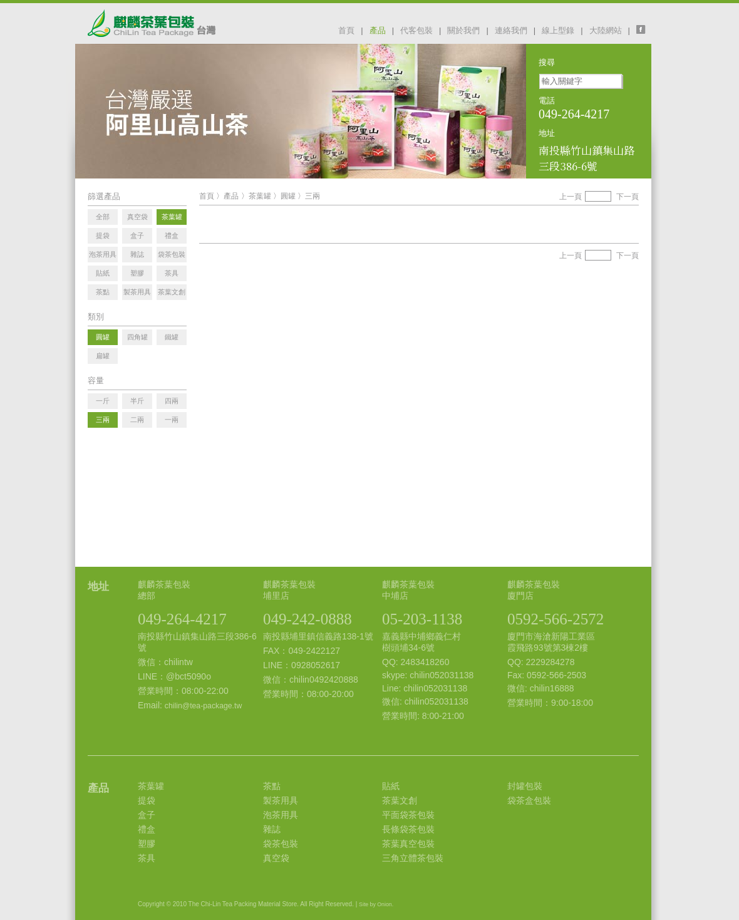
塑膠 (146, 844)
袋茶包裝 (280, 844)
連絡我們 (511, 30)
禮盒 (146, 829)
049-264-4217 (182, 619)
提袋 (146, 800)
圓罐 (288, 196)
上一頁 (570, 196)
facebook (643, 29)
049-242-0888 (307, 619)
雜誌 (272, 829)
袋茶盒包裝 (529, 800)
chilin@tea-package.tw (203, 705)
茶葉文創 (399, 800)
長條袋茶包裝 (408, 829)
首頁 (346, 30)
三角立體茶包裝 (412, 858)
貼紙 (391, 786)
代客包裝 (416, 30)
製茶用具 (280, 800)
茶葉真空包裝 (408, 844)
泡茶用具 (280, 815)
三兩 (312, 196)
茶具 (146, 858)
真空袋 (276, 858)
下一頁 (627, 196)
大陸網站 (605, 30)
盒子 (146, 815)
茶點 (272, 786)
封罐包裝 (524, 786)
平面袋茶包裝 (408, 815)
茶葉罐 (260, 196)
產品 (378, 30)
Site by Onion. (376, 904)
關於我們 (463, 30)
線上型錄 (558, 30)
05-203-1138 (422, 619)
